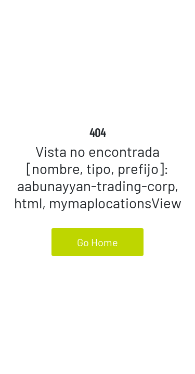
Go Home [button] (97, 242)
